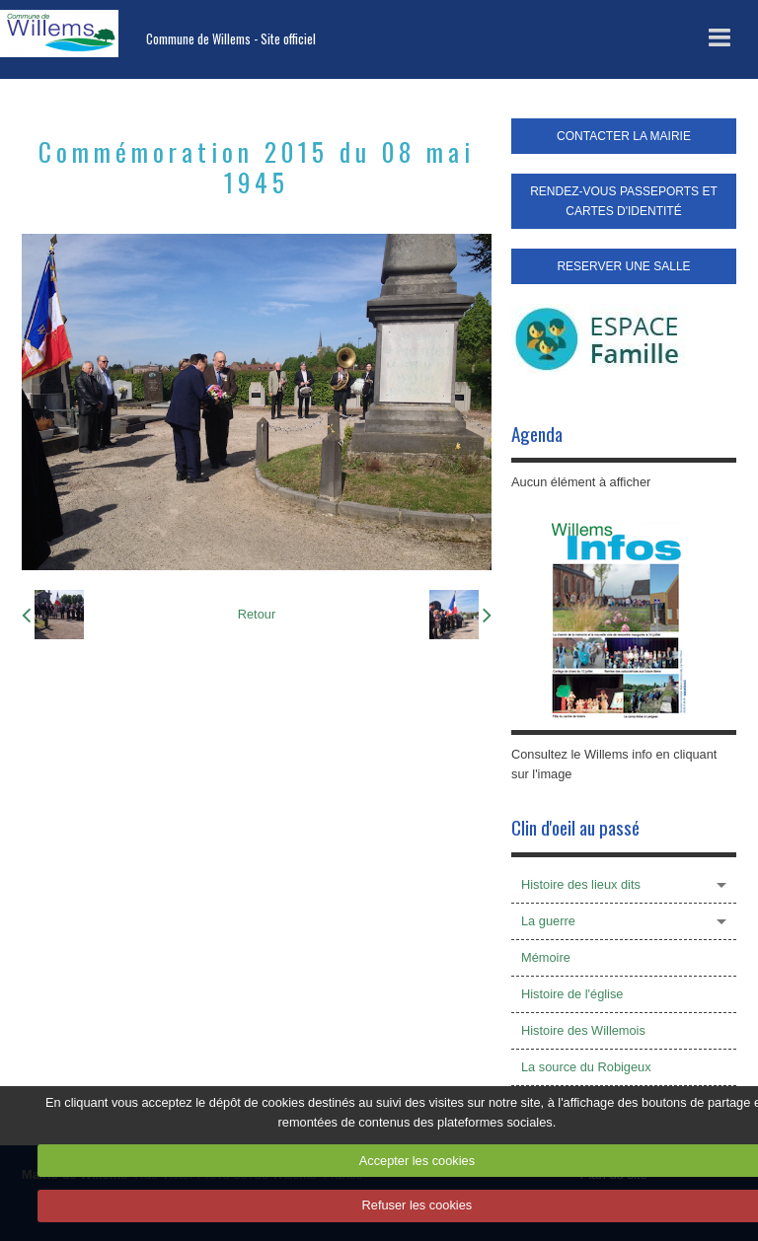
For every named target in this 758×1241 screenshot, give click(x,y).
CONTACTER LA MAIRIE (624, 136)
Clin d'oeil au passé (575, 827)
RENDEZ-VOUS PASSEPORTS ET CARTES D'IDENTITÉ (624, 201)
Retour (256, 614)
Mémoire (545, 957)
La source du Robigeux (586, 1066)
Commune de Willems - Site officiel (231, 39)
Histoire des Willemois (583, 1030)
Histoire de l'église (572, 993)
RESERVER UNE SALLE (623, 266)
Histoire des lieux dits (581, 884)
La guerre (548, 920)
